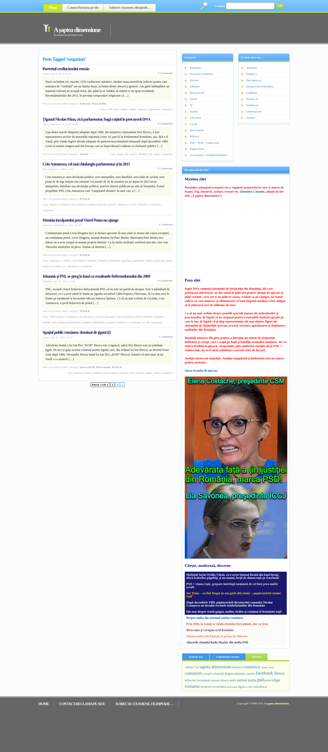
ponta (157, 260)
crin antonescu (79, 204)
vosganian (167, 109)
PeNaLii (85, 198)
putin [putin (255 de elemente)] (267, 680)
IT (191, 105)
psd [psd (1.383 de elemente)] (260, 679)
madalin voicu (101, 372)
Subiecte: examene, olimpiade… (129, 7)
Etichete (256, 656)
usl (148, 322)
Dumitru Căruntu (253, 191)
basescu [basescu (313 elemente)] (237, 667)
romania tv (123, 204)
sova (133, 204)
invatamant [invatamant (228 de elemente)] (203, 680)
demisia (81, 260)
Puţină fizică (197, 148)
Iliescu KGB (87, 367)
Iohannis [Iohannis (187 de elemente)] (215, 680)
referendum (98, 322)
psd (150, 153)
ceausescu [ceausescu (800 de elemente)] (251, 666)
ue (143, 322)
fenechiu (147, 316)
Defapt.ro (251, 73)
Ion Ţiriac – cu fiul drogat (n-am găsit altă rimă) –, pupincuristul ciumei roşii (233, 594)
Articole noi (195, 656)
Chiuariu (64, 204)
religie (132, 109)
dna (127, 153)
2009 (52, 316)
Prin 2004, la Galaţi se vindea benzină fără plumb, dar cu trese (227, 624)
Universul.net (254, 111)
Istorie (193, 98)
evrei (109, 109)
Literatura (195, 117)
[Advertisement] (193, 27)
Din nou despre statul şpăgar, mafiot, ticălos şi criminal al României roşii (233, 611)
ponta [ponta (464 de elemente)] (252, 680)
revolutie (56, 266)
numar (61, 322)
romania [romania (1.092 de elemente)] (192, 686)
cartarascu (55, 260)
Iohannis (102, 260)
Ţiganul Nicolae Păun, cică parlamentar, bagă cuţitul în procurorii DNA (96, 119)
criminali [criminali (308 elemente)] (218, 673)
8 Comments (165, 280)
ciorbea (66, 260)
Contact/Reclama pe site (83, 7)
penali (149, 260)
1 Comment (166, 224)
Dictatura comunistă (201, 73)
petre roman (120, 109)
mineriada (114, 260)
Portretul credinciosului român (66, 69)
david (138, 316)
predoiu (124, 372)
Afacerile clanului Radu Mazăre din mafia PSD (217, 642)
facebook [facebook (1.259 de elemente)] (264, 673)
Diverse (194, 80)
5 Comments (165, 73)
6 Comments (165, 123)
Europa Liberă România (259, 86)
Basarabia (195, 67)
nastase (112, 204)
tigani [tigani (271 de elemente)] (241, 686)
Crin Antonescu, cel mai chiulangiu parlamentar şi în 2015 (86, 164)
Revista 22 (252, 98)
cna (74, 260)
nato (54, 322)
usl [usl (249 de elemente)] (250, 686)
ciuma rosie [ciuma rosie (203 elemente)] (267, 667)
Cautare (220, 5)
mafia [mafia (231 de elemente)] (233, 680)
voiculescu (155, 204)
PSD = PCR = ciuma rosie (204, 142)
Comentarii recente (228, 656)
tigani (156, 153)
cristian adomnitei (106, 316)
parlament (138, 260)
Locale (194, 124)
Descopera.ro (253, 80)
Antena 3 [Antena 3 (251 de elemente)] (190, 667)
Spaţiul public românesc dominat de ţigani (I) (76, 332)
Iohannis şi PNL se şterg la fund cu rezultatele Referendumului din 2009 (96, 276)
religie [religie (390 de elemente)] (275, 680)
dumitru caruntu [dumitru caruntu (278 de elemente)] (245, 673)
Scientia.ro (252, 105)
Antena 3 (54, 204)
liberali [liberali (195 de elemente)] (225, 680)
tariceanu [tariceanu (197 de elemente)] (232, 686)
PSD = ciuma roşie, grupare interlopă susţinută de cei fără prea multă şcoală (232, 585)
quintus (86, 322)
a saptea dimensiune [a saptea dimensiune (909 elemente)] (214, 666)
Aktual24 (251, 67)
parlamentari (74, 322)
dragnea (91, 260)
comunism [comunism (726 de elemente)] (193, 673)
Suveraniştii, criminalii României (208, 154)
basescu (78, 372)
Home (53, 7)
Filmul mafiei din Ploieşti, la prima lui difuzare (217, 636)
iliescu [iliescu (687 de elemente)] (279, 673)
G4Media (251, 92)
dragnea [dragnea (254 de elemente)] (229, 673)
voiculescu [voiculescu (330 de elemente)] (260, 686)
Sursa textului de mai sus (201, 370)
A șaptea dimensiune (77, 29)
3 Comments (165, 168)
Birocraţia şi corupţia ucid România (209, 630)
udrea (156, 372)
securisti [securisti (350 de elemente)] (206, 686)
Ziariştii (250, 117)
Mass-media (99, 103)
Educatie (85, 103)
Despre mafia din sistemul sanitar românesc (215, 618)
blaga (120, 153)
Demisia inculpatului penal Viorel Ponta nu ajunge (80, 220)
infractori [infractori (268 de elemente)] (190, 680)
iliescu (133, 153)
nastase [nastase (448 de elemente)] (242, 680)
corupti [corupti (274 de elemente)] (207, 673)
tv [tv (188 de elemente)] (246, 686)
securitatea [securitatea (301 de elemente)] (219, 686)
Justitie (84, 153)
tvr (64, 266)
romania (142, 109)
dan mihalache (125, 316)
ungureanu (154, 109)
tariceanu (142, 204)
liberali (143, 153)
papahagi (126, 260)
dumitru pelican (97, 204)
